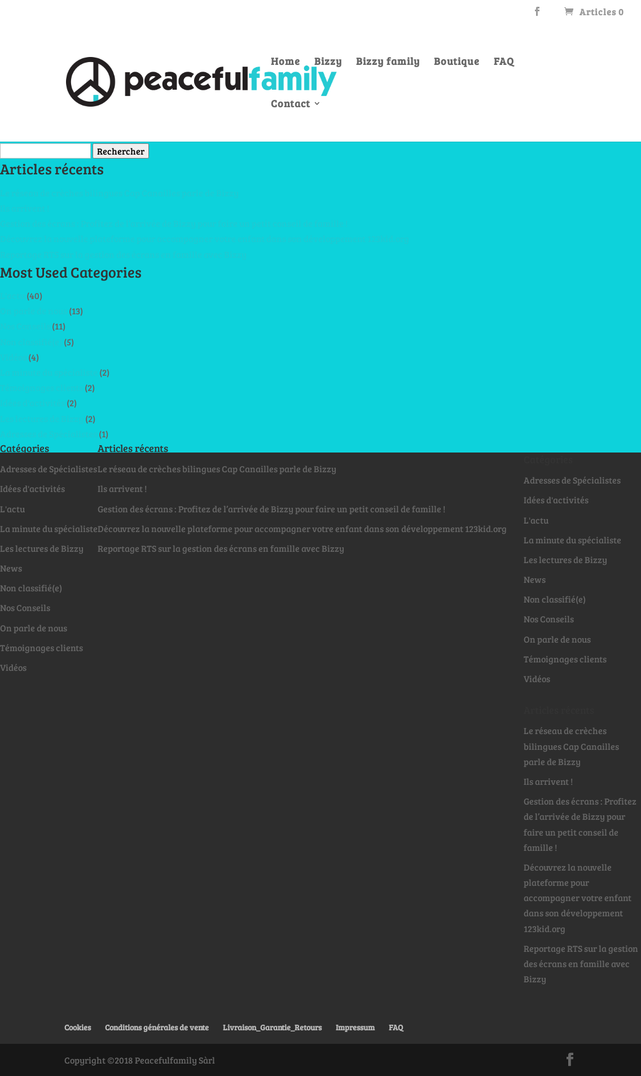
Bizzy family (388, 62)
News (11, 568)
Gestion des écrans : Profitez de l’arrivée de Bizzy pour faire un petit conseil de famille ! (174, 223)
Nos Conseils (25, 326)
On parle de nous (33, 311)
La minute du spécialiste (49, 372)
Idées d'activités (32, 403)
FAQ (504, 62)
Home (285, 62)
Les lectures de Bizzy (42, 418)
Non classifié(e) (31, 342)
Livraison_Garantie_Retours (272, 1027)
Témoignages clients (41, 387)
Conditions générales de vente (157, 1027)
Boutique (457, 62)
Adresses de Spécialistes (48, 434)
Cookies (77, 1027)
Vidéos (13, 357)
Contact (290, 104)
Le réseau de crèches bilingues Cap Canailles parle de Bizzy (119, 193)
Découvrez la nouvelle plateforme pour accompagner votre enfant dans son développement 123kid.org (204, 238)
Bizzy (328, 62)
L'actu (12, 295)
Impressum (355, 1027)
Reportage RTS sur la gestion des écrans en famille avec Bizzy (123, 254)
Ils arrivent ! (24, 208)
